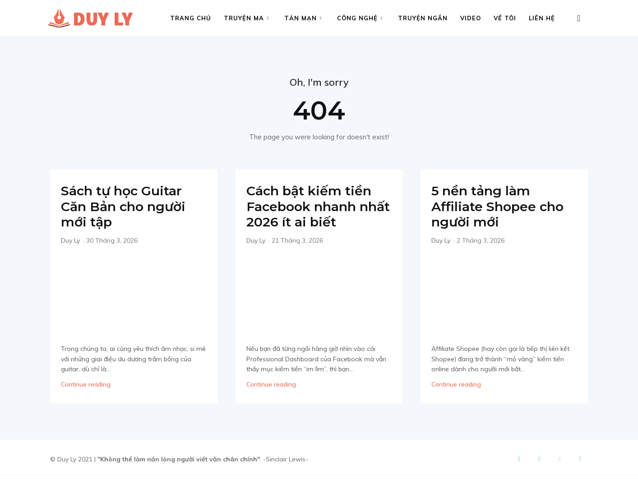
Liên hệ (542, 18)
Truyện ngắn (423, 18)
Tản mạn (303, 18)
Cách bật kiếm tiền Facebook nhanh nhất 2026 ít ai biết (311, 207)
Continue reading (86, 385)
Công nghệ (360, 18)
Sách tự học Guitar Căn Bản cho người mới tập (126, 207)
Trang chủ (190, 18)
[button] (579, 18)
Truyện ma (246, 18)
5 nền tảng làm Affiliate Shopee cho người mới (500, 207)
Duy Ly (70, 241)
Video (470, 18)
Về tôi (505, 18)
